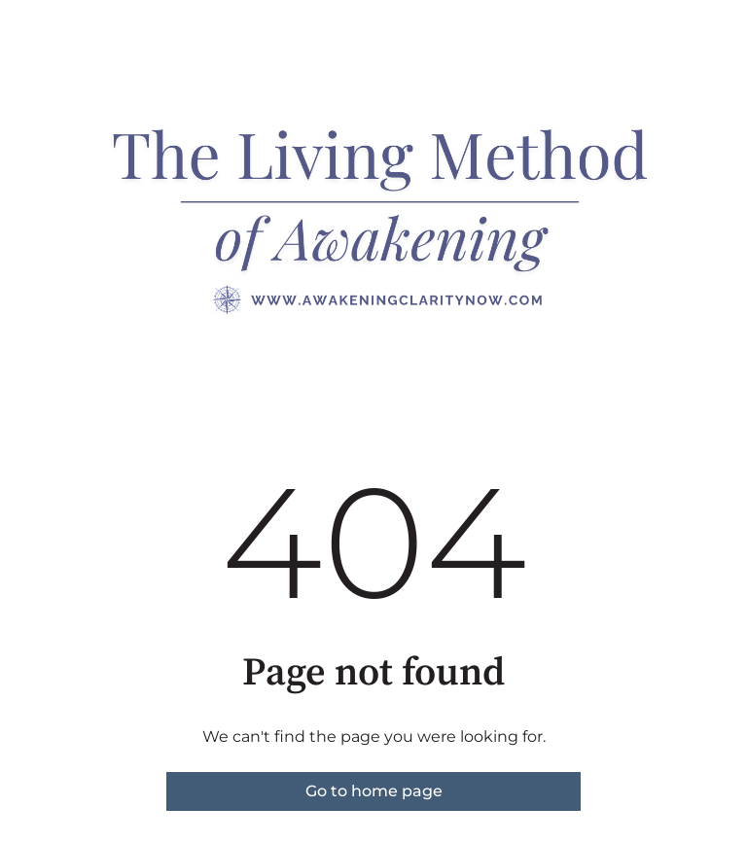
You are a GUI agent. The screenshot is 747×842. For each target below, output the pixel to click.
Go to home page (374, 791)
